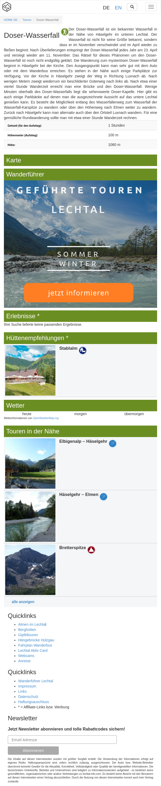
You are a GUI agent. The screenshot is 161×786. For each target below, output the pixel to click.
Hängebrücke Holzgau (36, 640)
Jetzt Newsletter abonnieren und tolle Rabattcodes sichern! (66, 729)
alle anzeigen (23, 602)
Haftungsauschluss (33, 702)
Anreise (24, 661)
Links (22, 691)
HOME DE (10, 19)
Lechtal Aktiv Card (33, 650)
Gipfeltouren (28, 635)
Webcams (26, 656)
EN (118, 7)
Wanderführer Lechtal (35, 681)
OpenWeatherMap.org (46, 418)
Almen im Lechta (31, 624)
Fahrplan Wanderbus (35, 645)
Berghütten (27, 630)
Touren (27, 19)
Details (80, 370)
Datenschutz (28, 697)
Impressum (27, 686)
